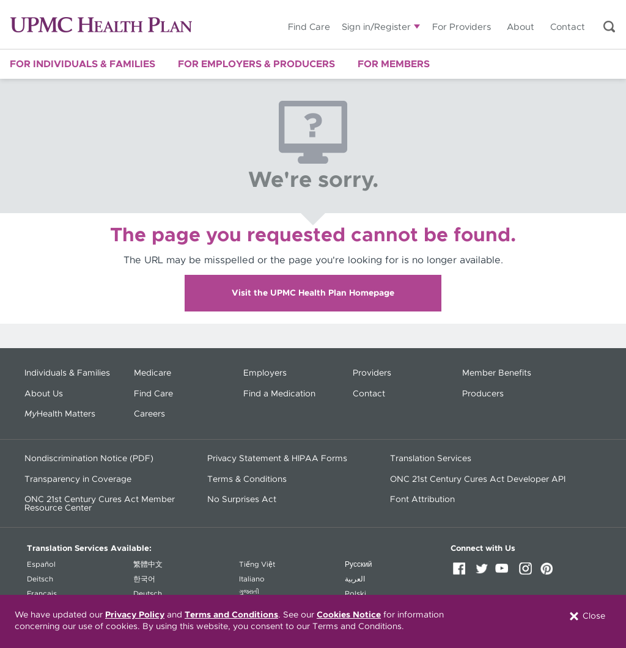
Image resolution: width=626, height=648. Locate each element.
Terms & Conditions (247, 479)
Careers (149, 414)
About (520, 27)
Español (41, 564)
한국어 (144, 579)
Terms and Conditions (231, 615)
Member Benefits (496, 373)
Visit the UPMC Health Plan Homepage (313, 293)
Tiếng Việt (257, 564)
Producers (483, 394)
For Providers (461, 27)
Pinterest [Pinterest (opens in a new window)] (550, 572)
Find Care (309, 27)
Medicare (152, 373)
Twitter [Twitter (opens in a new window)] (484, 572)
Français (42, 593)
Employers (265, 373)
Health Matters (59, 414)
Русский (358, 564)
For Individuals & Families (82, 64)
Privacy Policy (134, 615)
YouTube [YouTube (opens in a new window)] (506, 572)
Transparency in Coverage (77, 479)
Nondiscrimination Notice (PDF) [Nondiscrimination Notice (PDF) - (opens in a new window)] (88, 458)
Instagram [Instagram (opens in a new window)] (528, 572)
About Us (43, 394)
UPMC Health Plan (101, 24)
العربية (355, 579)
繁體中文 (148, 564)
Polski (355, 593)
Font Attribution (422, 499)
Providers (372, 373)
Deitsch (40, 579)
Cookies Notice (349, 615)
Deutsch (147, 593)
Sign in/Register (376, 27)
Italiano (252, 579)
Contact (567, 27)
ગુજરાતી (249, 592)
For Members (394, 64)
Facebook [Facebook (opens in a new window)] (462, 572)
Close (586, 616)
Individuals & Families (67, 373)
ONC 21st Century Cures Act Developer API (477, 479)
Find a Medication (279, 394)
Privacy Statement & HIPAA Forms (277, 458)
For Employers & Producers (256, 64)
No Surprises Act (241, 499)
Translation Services (430, 458)
